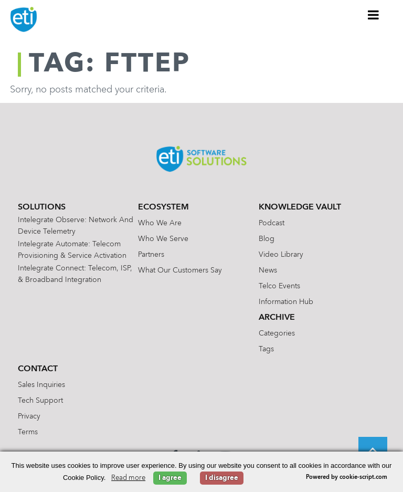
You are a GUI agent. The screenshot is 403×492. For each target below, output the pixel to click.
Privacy (29, 416)
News (268, 270)
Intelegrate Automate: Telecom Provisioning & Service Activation (72, 249)
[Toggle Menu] (373, 14)
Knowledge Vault (300, 207)
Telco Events (279, 286)
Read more (128, 478)
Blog (266, 239)
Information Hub (286, 302)
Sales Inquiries (41, 385)
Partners (151, 254)
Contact (38, 369)
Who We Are (160, 223)
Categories (277, 333)
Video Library (281, 254)
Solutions (42, 207)
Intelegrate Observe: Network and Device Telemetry (75, 225)
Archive (277, 317)
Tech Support (40, 400)
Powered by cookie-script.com (346, 477)
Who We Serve (163, 239)
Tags (266, 349)
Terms (28, 432)
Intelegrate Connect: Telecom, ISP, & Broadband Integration (75, 274)
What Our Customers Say (180, 270)
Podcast (271, 223)
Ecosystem (163, 207)
